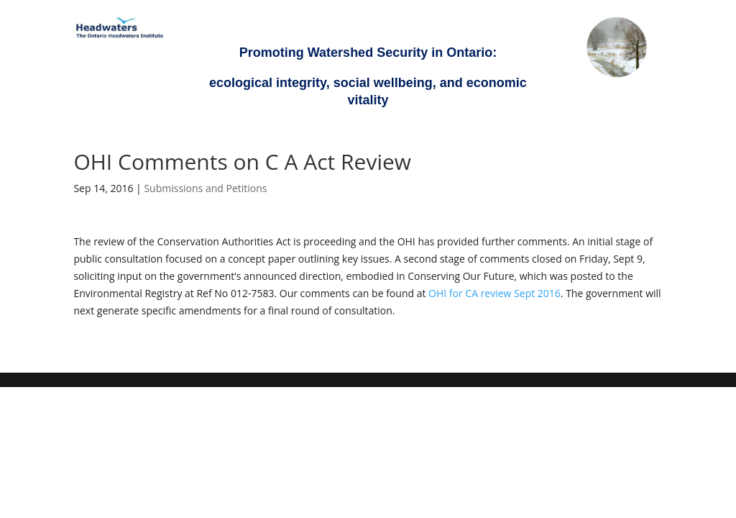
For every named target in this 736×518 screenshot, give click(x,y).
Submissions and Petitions (205, 188)
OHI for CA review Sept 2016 (494, 293)
